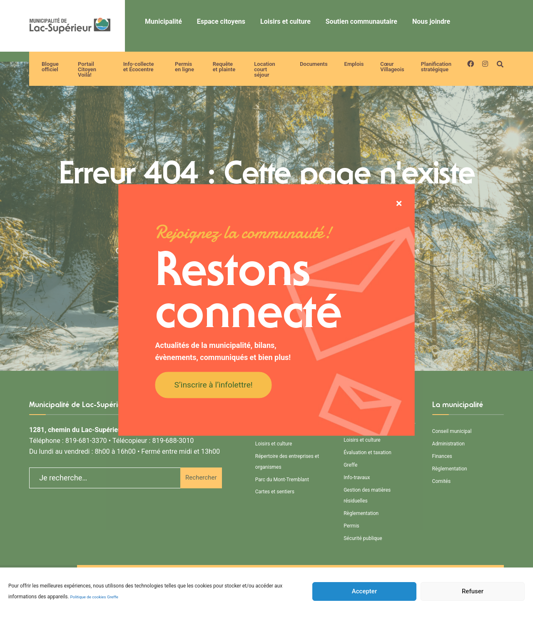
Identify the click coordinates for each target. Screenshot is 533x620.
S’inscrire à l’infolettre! (213, 384)
